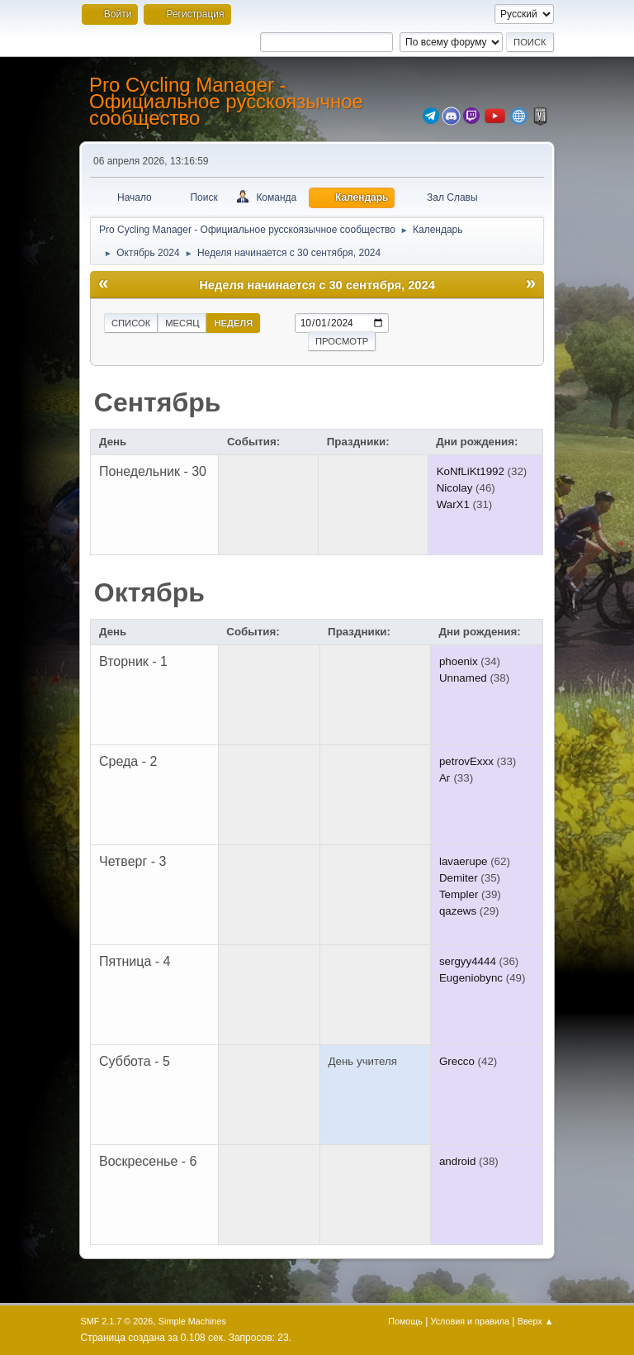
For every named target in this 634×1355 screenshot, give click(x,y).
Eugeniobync (471, 978)
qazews (457, 911)
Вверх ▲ (536, 1321)
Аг (445, 778)
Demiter (458, 878)
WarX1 (453, 504)
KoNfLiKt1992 (470, 471)
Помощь (405, 1321)
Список (130, 323)
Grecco (457, 1061)
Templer (458, 894)
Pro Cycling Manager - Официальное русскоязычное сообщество (226, 101)
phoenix (458, 661)
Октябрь (149, 592)
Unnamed (463, 678)
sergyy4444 (467, 961)
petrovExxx (466, 761)
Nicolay (455, 488)
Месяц (182, 323)
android (457, 1161)
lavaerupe (463, 861)
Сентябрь (157, 402)
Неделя (233, 323)
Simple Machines (192, 1321)
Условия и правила (470, 1321)
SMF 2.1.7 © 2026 (117, 1321)
